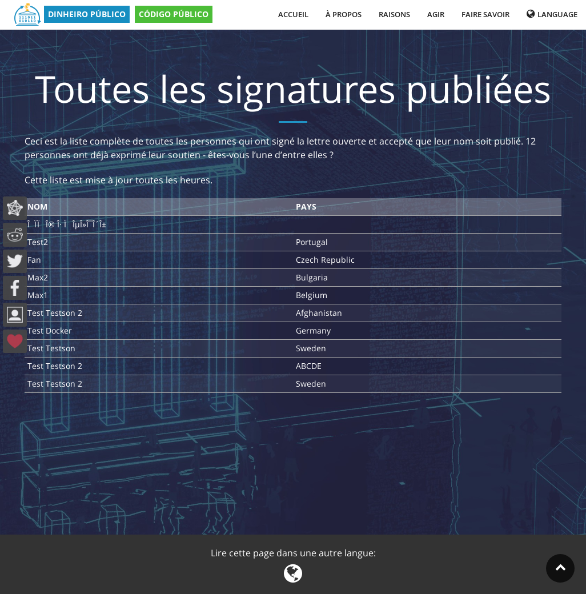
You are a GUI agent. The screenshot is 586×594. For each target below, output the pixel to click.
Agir (435, 14)
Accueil (293, 14)
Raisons (394, 14)
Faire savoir (485, 14)
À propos (344, 14)
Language (552, 14)
